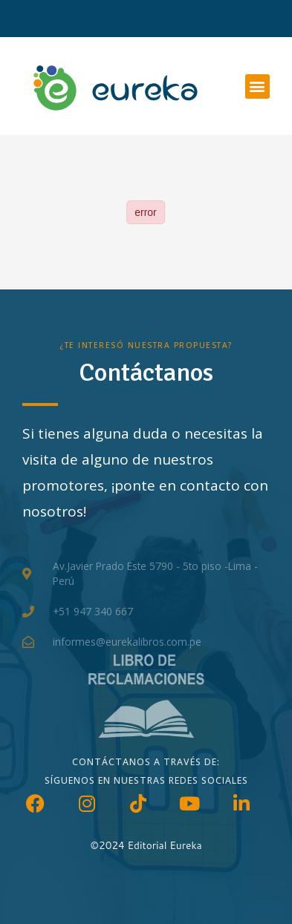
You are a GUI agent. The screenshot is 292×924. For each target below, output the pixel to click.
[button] (257, 86)
